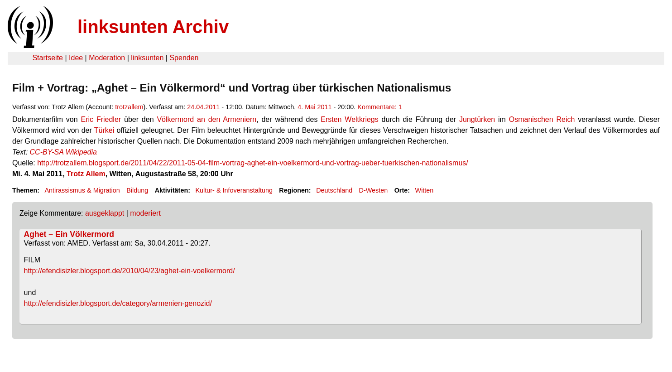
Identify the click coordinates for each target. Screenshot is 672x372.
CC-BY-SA (47, 152)
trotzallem (129, 107)
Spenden (183, 58)
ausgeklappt (104, 213)
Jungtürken (477, 119)
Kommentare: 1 (379, 107)
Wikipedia (81, 152)
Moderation (107, 58)
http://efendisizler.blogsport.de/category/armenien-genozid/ (118, 303)
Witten (424, 190)
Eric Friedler (101, 119)
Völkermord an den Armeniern (206, 119)
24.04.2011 (203, 107)
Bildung (137, 190)
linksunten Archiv (153, 27)
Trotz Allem (86, 174)
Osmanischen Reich (542, 119)
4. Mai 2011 (314, 107)
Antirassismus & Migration (82, 190)
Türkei (104, 130)
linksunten (147, 58)
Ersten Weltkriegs (349, 119)
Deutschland (334, 190)
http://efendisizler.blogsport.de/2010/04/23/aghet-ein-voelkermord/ (129, 271)
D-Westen (373, 190)
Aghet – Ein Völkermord (69, 234)
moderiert (145, 213)
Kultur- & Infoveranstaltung (234, 190)
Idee (76, 58)
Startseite (47, 58)
